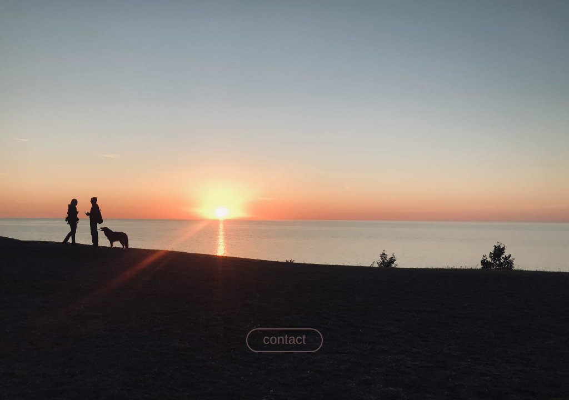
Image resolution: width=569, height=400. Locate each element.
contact (284, 339)
